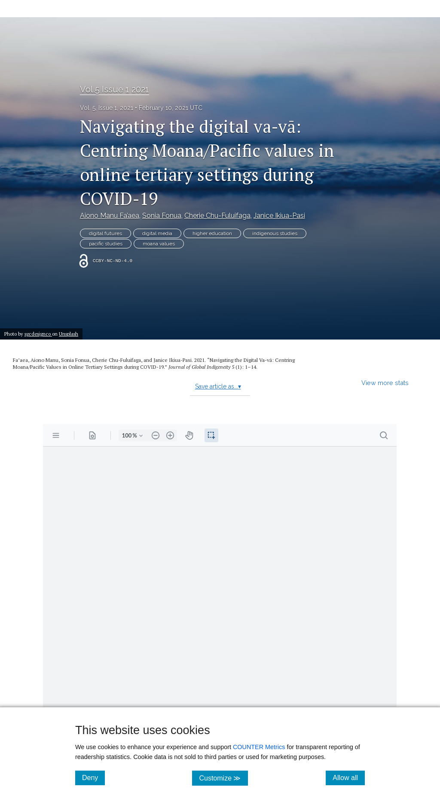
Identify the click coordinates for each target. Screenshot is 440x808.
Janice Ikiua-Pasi (279, 215)
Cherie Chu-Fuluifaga (217, 215)
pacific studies (105, 244)
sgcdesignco (38, 334)
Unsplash (68, 334)
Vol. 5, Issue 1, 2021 (106, 107)
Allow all (349, 777)
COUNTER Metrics (259, 747)
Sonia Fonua (161, 215)
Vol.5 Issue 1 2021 (114, 89)
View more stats (385, 382)
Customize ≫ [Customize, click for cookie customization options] (223, 778)
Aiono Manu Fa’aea (109, 215)
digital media (157, 233)
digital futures (105, 233)
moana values (159, 244)
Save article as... (218, 386)
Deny (93, 777)
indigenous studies (274, 233)
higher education (212, 233)
